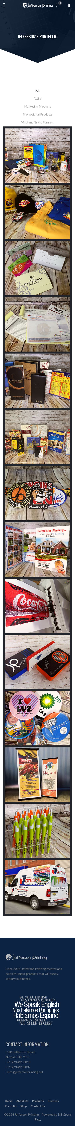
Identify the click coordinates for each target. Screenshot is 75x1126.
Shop (23, 1106)
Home (8, 1101)
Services (53, 1101)
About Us (22, 1101)
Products (38, 1101)
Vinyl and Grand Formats (37, 122)
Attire (38, 98)
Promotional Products (37, 114)
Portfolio (10, 1106)
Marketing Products (37, 106)
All (37, 90)
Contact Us (38, 1106)
